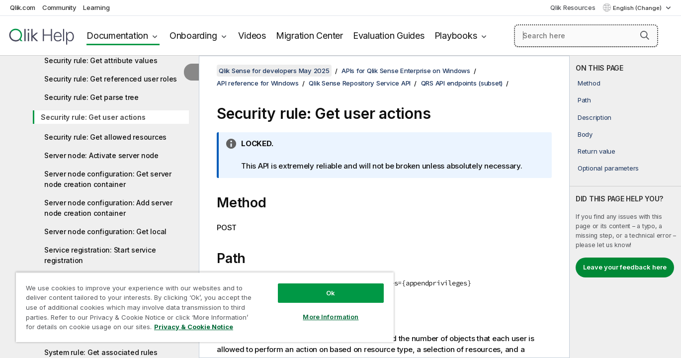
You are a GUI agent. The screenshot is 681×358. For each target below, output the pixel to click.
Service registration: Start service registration (100, 255)
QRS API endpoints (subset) (462, 83)
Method (589, 83)
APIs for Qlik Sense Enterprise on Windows (405, 71)
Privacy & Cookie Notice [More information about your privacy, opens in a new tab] (193, 327)
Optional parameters (608, 168)
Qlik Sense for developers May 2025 (274, 71)
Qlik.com (22, 7)
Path (584, 100)
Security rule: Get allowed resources (105, 137)
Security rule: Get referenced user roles (110, 79)
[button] (644, 35)
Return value (596, 151)
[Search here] (586, 35)
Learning (96, 7)
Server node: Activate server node (101, 155)
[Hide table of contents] (191, 72)
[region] (205, 307)
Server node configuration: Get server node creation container (107, 179)
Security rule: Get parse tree (91, 97)
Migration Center (309, 35)
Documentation (117, 35)
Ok (330, 293)
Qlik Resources (573, 7)
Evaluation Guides (389, 35)
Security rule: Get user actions (93, 117)
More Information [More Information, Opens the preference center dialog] (330, 317)
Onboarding (193, 35)
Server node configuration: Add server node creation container (108, 207)
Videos (252, 35)
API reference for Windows (258, 83)
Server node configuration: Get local (105, 231)
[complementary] (625, 207)
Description (594, 117)
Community (59, 7)
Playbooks (455, 35)
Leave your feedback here (625, 267)
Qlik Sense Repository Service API (360, 83)
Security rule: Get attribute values (100, 60)
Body (585, 134)
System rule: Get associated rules (101, 352)
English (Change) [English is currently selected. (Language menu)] (638, 7)
